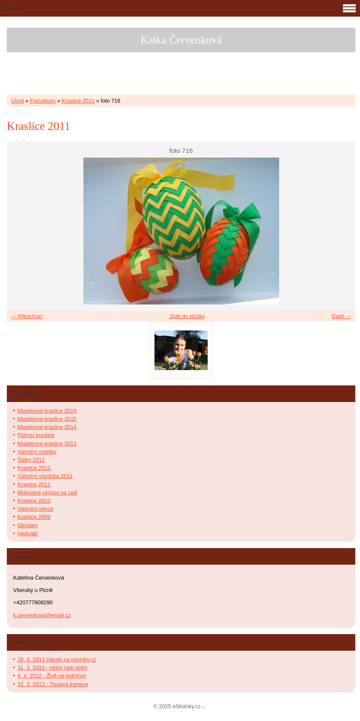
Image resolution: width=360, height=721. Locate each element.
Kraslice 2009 (34, 517)
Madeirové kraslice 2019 (47, 411)
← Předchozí (27, 316)
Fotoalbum (42, 101)
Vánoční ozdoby (37, 451)
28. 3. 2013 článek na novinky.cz (56, 659)
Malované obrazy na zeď (47, 492)
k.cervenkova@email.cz (42, 615)
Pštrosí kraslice (35, 435)
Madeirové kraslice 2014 (47, 427)
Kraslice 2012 (34, 468)
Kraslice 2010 (34, 500)
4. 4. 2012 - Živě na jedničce (51, 675)
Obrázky (27, 525)
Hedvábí (27, 533)
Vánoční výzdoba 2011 (45, 476)
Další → (341, 316)
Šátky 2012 (31, 460)
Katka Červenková (181, 40)
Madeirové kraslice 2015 (47, 419)
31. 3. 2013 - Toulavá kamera (52, 684)
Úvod (17, 101)
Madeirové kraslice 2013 (47, 443)
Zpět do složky (187, 316)
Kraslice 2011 (78, 101)
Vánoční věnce (35, 509)
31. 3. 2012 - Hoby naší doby (52, 667)
